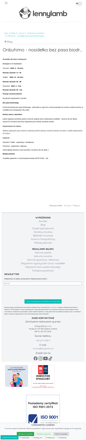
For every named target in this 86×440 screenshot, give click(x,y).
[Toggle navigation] (23, 3)
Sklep (13, 33)
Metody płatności (43, 242)
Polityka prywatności (43, 270)
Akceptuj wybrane (43, 434)
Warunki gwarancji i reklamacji (43, 259)
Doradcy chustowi (43, 232)
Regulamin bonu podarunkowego (43, 267)
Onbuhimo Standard (35, 33)
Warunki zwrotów (43, 256)
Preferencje (49, 438)
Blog (43, 224)
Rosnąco (67, 205)
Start (6, 33)
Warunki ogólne (43, 252)
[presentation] (21, 292)
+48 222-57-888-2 (43, 340)
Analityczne (37, 438)
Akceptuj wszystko (25, 434)
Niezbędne (24, 438)
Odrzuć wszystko (61, 434)
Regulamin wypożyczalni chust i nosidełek (43, 263)
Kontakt (43, 221)
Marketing (61, 438)
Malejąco (76, 205)
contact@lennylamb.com (43, 348)
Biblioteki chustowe (43, 235)
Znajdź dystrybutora (43, 228)
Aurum (21, 33)
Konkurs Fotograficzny (43, 239)
